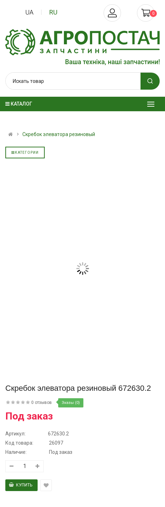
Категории (25, 152)
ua (29, 12)
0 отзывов (41, 402)
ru (53, 12)
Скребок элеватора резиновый (58, 134)
